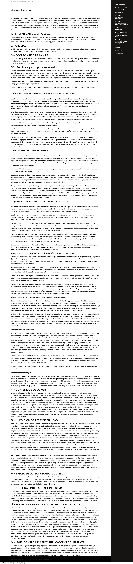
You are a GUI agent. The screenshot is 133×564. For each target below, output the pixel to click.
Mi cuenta (118, 50)
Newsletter (119, 54)
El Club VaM (119, 12)
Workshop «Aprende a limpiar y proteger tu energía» (122, 42)
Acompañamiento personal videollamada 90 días (121, 34)
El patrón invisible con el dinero (121, 8)
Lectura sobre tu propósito (121, 28)
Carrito (117, 47)
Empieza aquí (120, 5)
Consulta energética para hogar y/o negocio (121, 23)
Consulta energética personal (119, 17)
